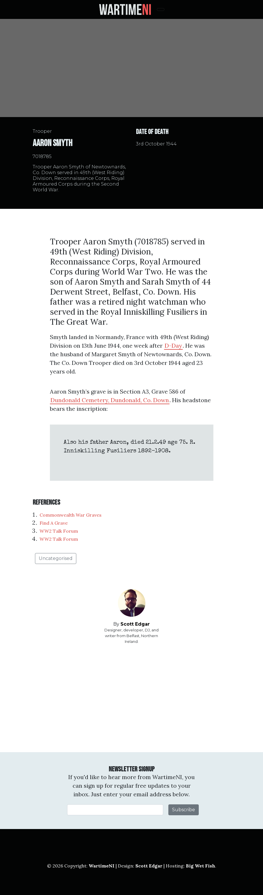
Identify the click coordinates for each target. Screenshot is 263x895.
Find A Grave (54, 523)
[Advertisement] (132, 698)
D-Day (173, 345)
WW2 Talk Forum (59, 531)
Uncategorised (56, 558)
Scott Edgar (135, 624)
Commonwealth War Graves (71, 515)
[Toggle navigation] (160, 9)
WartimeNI (101, 866)
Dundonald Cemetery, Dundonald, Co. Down (109, 400)
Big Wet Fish (200, 866)
